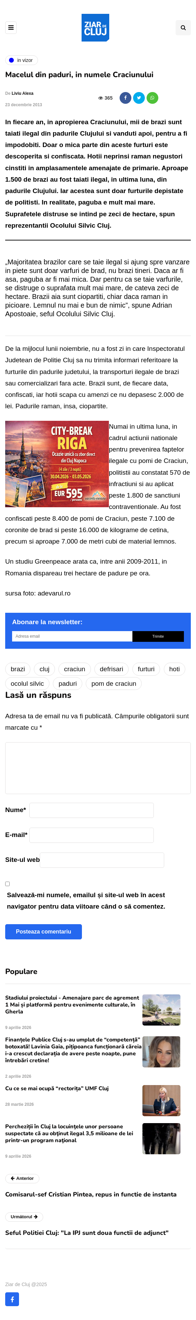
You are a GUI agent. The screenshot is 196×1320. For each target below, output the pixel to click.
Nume (15, 809)
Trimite (158, 636)
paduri (67, 683)
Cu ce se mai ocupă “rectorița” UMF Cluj (57, 1088)
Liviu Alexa (23, 93)
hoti (174, 669)
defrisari (111, 669)
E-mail (16, 834)
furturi (146, 669)
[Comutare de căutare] (183, 27)
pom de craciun (113, 683)
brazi (18, 669)
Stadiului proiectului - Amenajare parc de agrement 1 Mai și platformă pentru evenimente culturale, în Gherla (72, 1005)
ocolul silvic (27, 683)
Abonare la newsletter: (47, 622)
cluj (44, 669)
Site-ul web (22, 859)
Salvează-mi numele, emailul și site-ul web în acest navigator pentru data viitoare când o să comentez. (86, 900)
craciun (74, 669)
